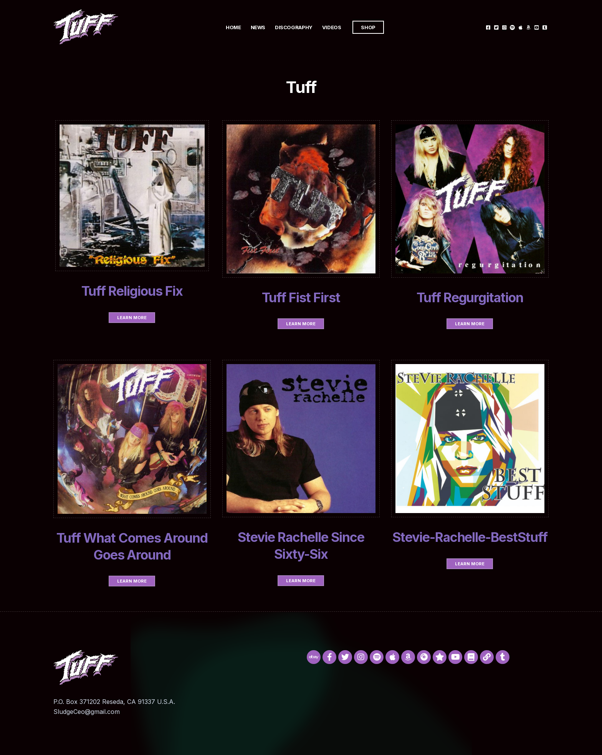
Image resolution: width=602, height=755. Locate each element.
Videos (331, 27)
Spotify (512, 27)
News (258, 27)
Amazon (528, 27)
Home (233, 27)
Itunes (520, 27)
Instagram (504, 27)
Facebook (488, 27)
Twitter (496, 27)
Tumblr (544, 27)
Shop (368, 27)
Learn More (132, 317)
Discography (294, 27)
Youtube (536, 27)
